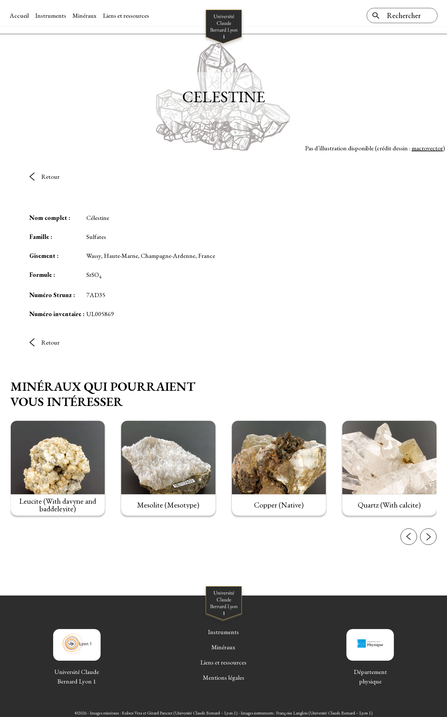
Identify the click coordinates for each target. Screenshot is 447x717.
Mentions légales (223, 675)
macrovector (427, 145)
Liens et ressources (127, 15)
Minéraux (85, 15)
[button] (408, 547)
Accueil (20, 15)
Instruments (51, 15)
